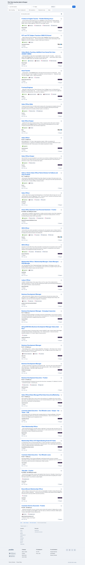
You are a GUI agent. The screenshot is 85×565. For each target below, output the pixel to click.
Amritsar (21, 541)
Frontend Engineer (27, 87)
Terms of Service (12, 562)
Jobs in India (24, 556)
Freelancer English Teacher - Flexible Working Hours (37, 18)
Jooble (75, 562)
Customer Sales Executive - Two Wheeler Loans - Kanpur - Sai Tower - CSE (40, 411)
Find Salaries (52, 553)
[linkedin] (75, 550)
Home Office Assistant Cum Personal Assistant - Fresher (39, 210)
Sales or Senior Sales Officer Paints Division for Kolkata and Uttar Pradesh (40, 173)
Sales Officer (26, 137)
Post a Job (38, 553)
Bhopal (21, 533)
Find (74, 6)
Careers (23, 553)
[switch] (62, 13)
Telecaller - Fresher (27, 470)
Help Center (24, 555)
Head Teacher (26, 70)
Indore (21, 530)
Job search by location (38, 531)
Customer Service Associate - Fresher (33, 506)
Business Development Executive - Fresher (35, 378)
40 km (53, 6)
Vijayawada (22, 544)
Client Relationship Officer (30, 426)
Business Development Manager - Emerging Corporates (38, 311)
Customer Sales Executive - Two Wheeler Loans (36, 455)
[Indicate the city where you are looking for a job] (44, 6)
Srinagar (21, 539)
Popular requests (24, 526)
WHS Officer (25, 228)
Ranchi (21, 542)
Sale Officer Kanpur (28, 121)
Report (60, 30)
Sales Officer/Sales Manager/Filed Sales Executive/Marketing (40, 395)
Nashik (21, 536)
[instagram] (70, 550)
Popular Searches (53, 551)
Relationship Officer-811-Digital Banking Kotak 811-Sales (39, 440)
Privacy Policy (19, 562)
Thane (21, 531)
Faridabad (22, 538)
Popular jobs (37, 530)
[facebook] (67, 550)
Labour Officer (26, 280)
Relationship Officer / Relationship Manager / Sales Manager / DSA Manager (40, 262)
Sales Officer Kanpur (28, 156)
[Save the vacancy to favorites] (61, 19)
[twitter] (72, 550)
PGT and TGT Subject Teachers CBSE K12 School (36, 35)
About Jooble (24, 551)
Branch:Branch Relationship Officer (32, 489)
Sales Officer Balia (27, 104)
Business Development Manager (31, 294)
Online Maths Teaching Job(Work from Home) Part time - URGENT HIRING (39, 53)
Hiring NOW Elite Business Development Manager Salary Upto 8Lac (40, 327)
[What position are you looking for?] (20, 6)
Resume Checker (53, 555)
